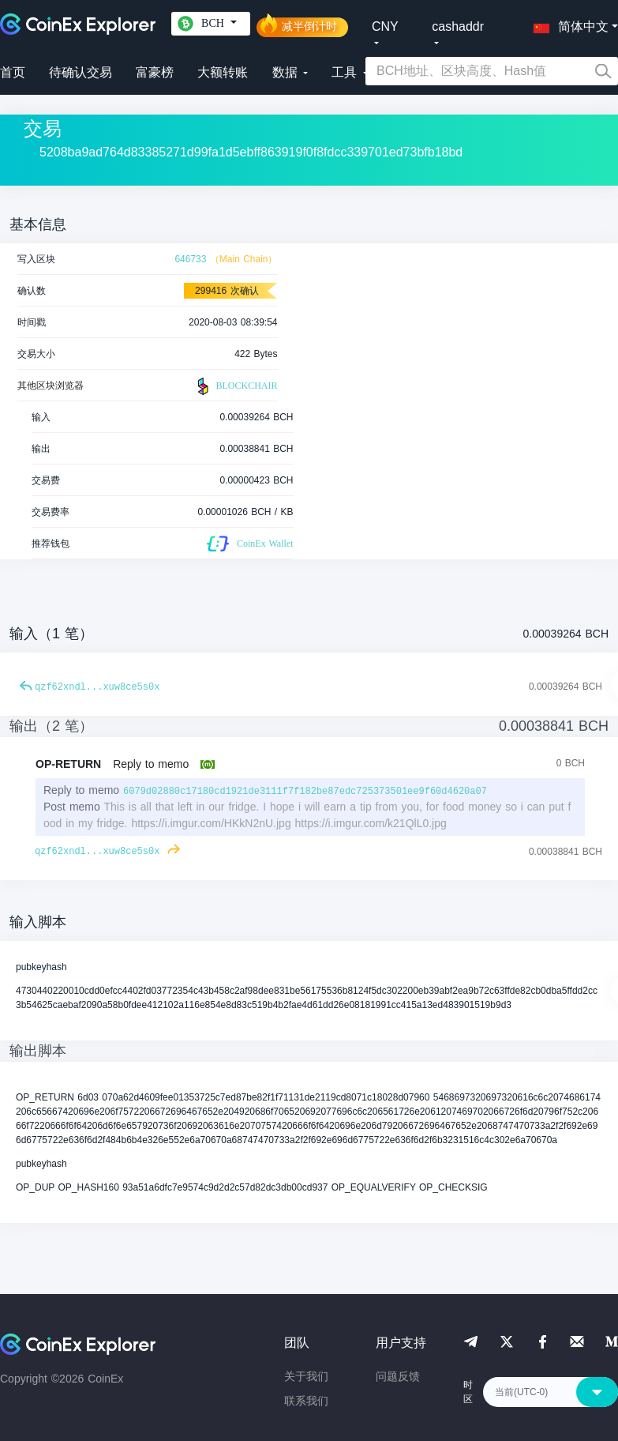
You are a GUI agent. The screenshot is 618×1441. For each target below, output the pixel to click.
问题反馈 (398, 1376)
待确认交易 (80, 72)
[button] (567, 23)
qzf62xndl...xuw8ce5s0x (97, 687)
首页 (12, 72)
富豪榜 (155, 72)
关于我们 (306, 1376)
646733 (190, 259)
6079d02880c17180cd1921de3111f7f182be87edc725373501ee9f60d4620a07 (305, 791)
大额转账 (222, 72)
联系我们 (306, 1400)
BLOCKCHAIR (235, 386)
